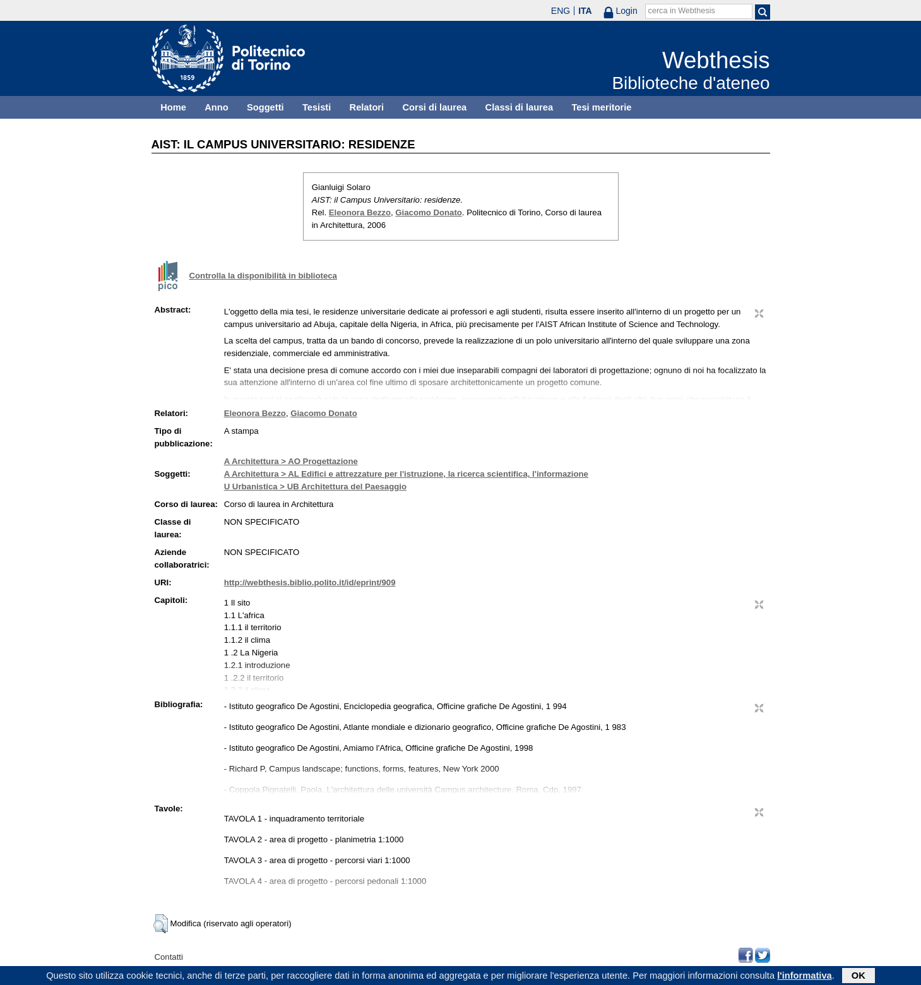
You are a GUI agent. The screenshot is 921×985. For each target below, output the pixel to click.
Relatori (367, 107)
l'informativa (804, 977)
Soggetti (265, 107)
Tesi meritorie (601, 107)
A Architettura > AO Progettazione (291, 461)
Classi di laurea (519, 107)
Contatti (169, 957)
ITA (585, 10)
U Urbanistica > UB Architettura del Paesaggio (315, 486)
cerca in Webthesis (681, 10)
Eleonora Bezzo (360, 212)
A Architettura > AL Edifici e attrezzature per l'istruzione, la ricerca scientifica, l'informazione (406, 474)
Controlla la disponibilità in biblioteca (263, 275)
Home (173, 107)
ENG (560, 10)
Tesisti (316, 107)
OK (858, 977)
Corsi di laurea (434, 107)
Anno (216, 107)
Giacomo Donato (428, 212)
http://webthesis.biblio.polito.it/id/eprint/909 (310, 582)
